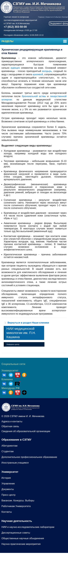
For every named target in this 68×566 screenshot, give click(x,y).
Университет (9, 370)
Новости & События (53, 17)
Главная (41, 17)
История (6, 478)
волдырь (47, 71)
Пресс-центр (8, 495)
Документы (7, 489)
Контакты (6, 512)
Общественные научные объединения (22, 538)
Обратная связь (10, 426)
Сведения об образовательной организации (25, 431)
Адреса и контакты (11, 421)
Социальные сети (13, 364)
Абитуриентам (9, 445)
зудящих (15, 68)
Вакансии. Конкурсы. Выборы (17, 500)
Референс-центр (13, 344)
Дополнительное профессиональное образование (29, 457)
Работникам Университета (16, 506)
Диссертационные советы (15, 532)
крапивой (38, 74)
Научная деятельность (16, 521)
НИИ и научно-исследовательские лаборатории (27, 527)
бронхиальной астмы (34, 96)
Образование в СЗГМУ (16, 439)
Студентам (7, 451)
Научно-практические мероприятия (21, 544)
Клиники (7, 379)
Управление (8, 483)
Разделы (7, 41)
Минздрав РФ (10, 388)
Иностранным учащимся (15, 462)
